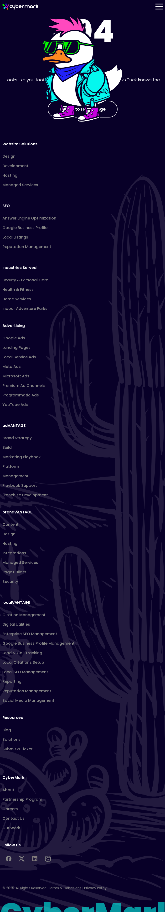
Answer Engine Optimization (29, 218)
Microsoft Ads (15, 376)
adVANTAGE (14, 425)
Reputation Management (26, 246)
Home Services (16, 299)
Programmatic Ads (20, 395)
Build (7, 447)
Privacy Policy (95, 888)
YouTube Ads (15, 404)
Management (15, 476)
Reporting (11, 681)
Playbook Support (19, 485)
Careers (10, 809)
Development (15, 166)
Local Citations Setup (23, 662)
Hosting (9, 175)
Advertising (13, 325)
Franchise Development (25, 495)
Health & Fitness (18, 289)
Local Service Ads (19, 357)
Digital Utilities (16, 624)
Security (10, 581)
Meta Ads (11, 366)
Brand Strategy (17, 438)
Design (8, 156)
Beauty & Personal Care (25, 280)
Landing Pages (16, 347)
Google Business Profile (24, 227)
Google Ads (13, 338)
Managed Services (20, 185)
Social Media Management (28, 700)
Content (10, 524)
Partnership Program (22, 799)
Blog (6, 730)
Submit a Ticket (17, 749)
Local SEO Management (25, 672)
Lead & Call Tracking (22, 653)
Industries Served (19, 267)
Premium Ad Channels (23, 385)
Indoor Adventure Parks (24, 308)
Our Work (11, 828)
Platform (10, 466)
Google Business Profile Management (38, 643)
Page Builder (14, 572)
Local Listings (15, 237)
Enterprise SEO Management (29, 634)
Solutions (11, 739)
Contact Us (13, 818)
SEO (6, 206)
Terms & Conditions (64, 888)
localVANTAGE (16, 602)
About (8, 790)
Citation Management (24, 615)
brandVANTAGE (17, 512)
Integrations (14, 553)
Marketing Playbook (21, 457)
